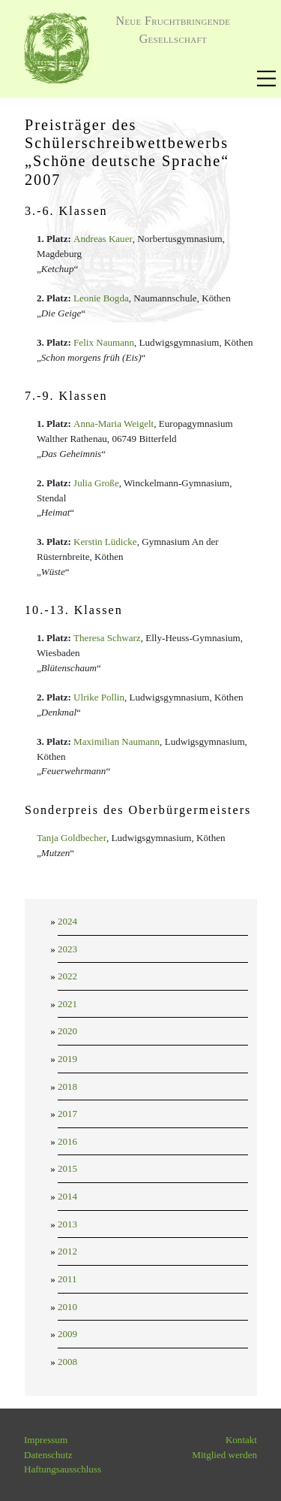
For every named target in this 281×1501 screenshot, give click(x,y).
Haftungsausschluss (62, 1469)
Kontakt (241, 1439)
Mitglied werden (224, 1454)
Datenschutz (48, 1454)
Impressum (45, 1439)
